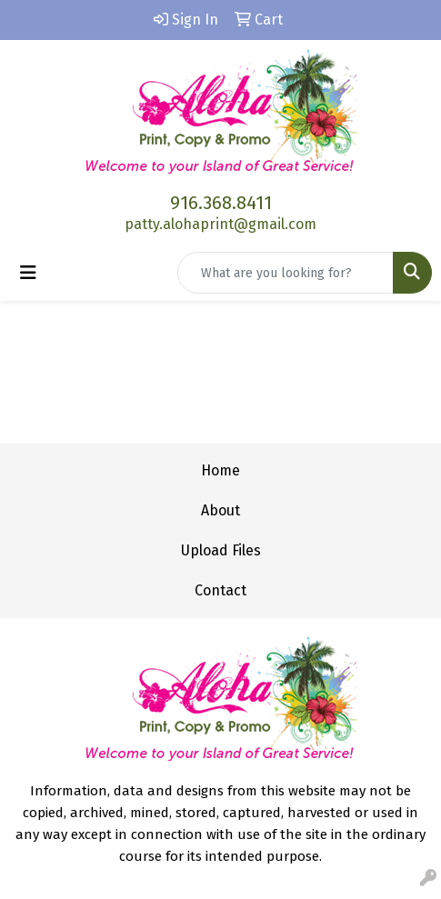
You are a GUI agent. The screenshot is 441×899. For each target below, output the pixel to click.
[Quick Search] (285, 273)
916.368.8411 (221, 203)
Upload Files (221, 550)
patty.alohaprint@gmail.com (220, 224)
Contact (220, 590)
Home (220, 470)
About (220, 510)
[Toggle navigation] (28, 272)
